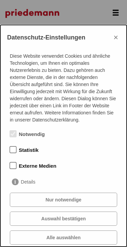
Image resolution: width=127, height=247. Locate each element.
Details (28, 182)
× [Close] (115, 37)
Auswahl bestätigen (63, 218)
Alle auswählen (63, 237)
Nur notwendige (64, 199)
